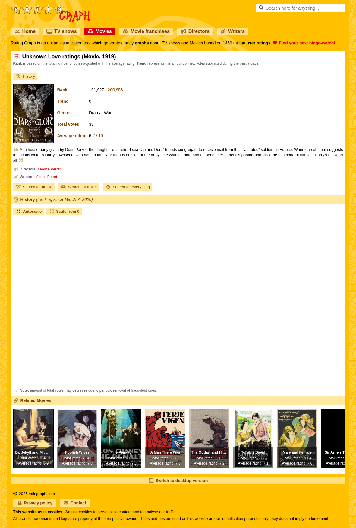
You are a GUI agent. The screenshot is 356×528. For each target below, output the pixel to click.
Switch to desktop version (178, 480)
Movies (100, 31)
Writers (232, 31)
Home (25, 31)
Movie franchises (146, 31)
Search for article (34, 187)
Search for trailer (79, 187)
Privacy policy (34, 502)
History (25, 76)
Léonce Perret (49, 169)
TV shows (61, 31)
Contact (74, 502)
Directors (195, 31)
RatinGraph (50, 6)
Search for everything (128, 187)
